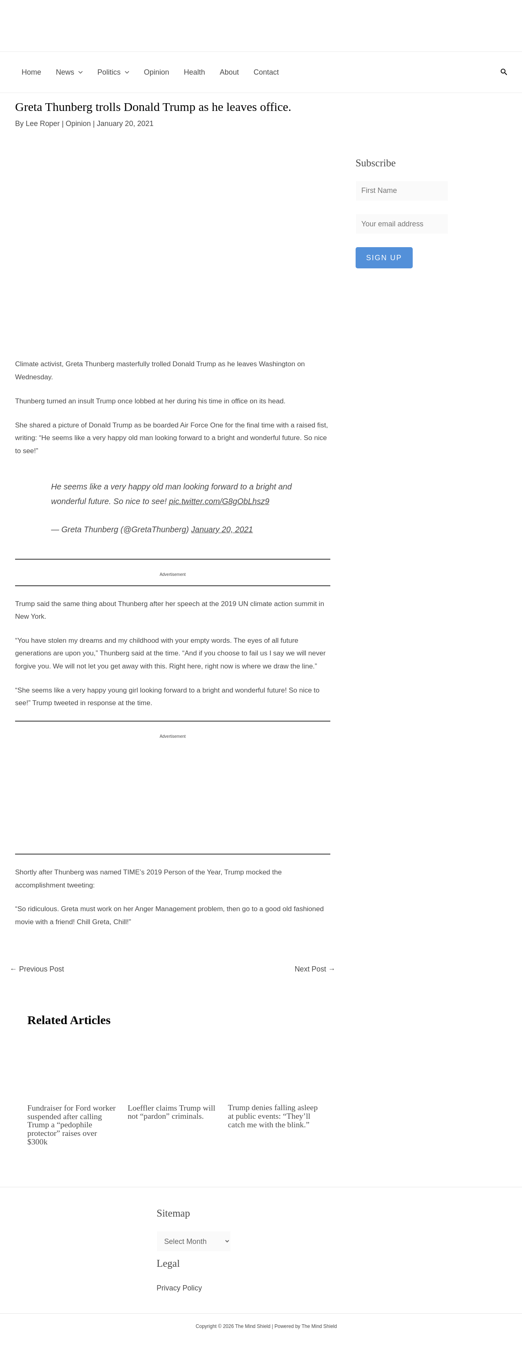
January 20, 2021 (222, 528)
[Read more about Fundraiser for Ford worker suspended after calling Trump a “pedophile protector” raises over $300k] (72, 1065)
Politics (113, 72)
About (229, 72)
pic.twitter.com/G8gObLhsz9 (219, 501)
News (69, 72)
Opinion (156, 72)
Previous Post (37, 969)
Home (31, 72)
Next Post (315, 969)
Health (194, 72)
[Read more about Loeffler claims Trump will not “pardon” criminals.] (173, 1065)
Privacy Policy (179, 1286)
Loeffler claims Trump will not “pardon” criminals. (172, 1111)
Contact (266, 72)
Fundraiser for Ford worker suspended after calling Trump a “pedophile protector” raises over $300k (71, 1123)
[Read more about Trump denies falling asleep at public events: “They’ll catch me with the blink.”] (273, 1065)
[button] (78, 72)
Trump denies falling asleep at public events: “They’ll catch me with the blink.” (271, 1119)
